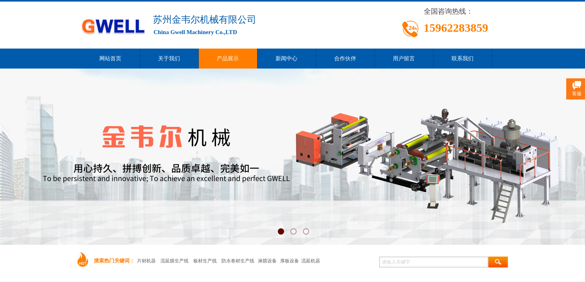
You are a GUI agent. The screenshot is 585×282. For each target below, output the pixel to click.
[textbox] (433, 262)
